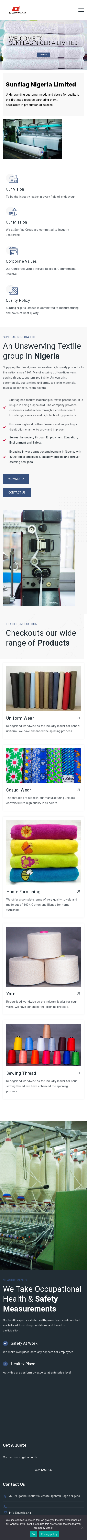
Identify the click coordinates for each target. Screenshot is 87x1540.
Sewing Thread (21, 1073)
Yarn (11, 993)
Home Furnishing (23, 891)
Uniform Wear (20, 718)
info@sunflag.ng (20, 1513)
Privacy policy (49, 1534)
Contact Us (43, 1469)
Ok (33, 1534)
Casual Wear (18, 790)
